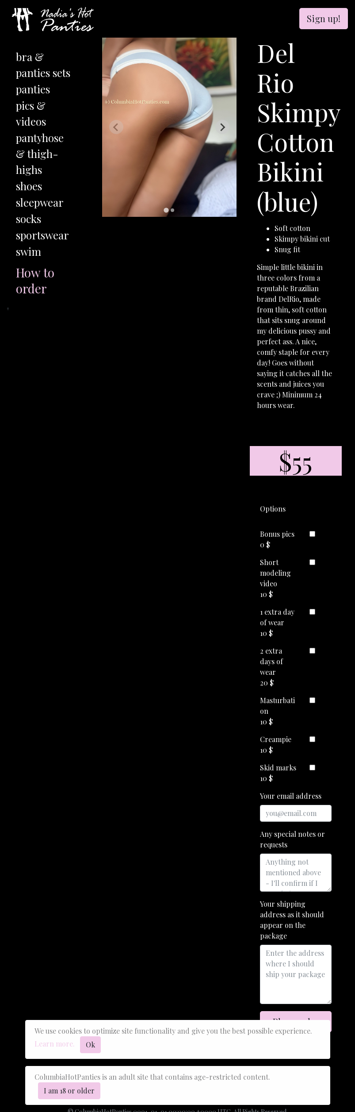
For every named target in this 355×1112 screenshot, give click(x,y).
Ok (90, 1044)
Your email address (290, 795)
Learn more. (54, 1043)
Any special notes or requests (292, 839)
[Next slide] (222, 127)
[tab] (166, 210)
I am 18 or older (69, 1090)
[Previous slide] (116, 127)
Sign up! (323, 18)
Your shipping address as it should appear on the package (292, 919)
